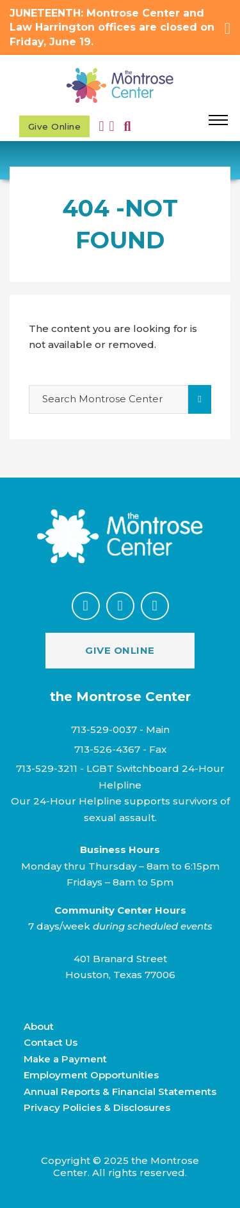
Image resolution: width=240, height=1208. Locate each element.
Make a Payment (65, 1059)
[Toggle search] (128, 127)
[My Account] (104, 126)
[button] (120, 28)
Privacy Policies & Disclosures (97, 1107)
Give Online (54, 126)
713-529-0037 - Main (120, 729)
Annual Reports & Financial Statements (120, 1091)
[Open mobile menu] (218, 120)
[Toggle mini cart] (112, 126)
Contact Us (50, 1042)
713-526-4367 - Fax (120, 749)
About (39, 1026)
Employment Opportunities (91, 1075)
